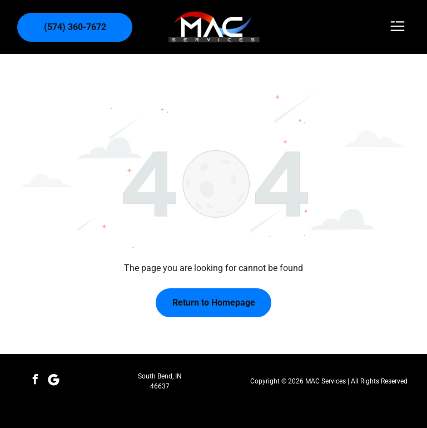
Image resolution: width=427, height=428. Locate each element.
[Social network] (54, 381)
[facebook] (35, 381)
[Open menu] (397, 27)
